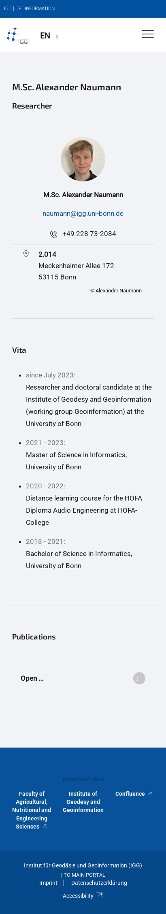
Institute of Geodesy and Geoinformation (83, 802)
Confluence (134, 793)
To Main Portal (84, 875)
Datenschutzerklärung (99, 883)
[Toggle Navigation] (148, 34)
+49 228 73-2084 (89, 234)
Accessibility (83, 896)
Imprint (48, 883)
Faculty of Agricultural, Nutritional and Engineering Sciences (31, 810)
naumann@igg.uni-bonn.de (83, 213)
